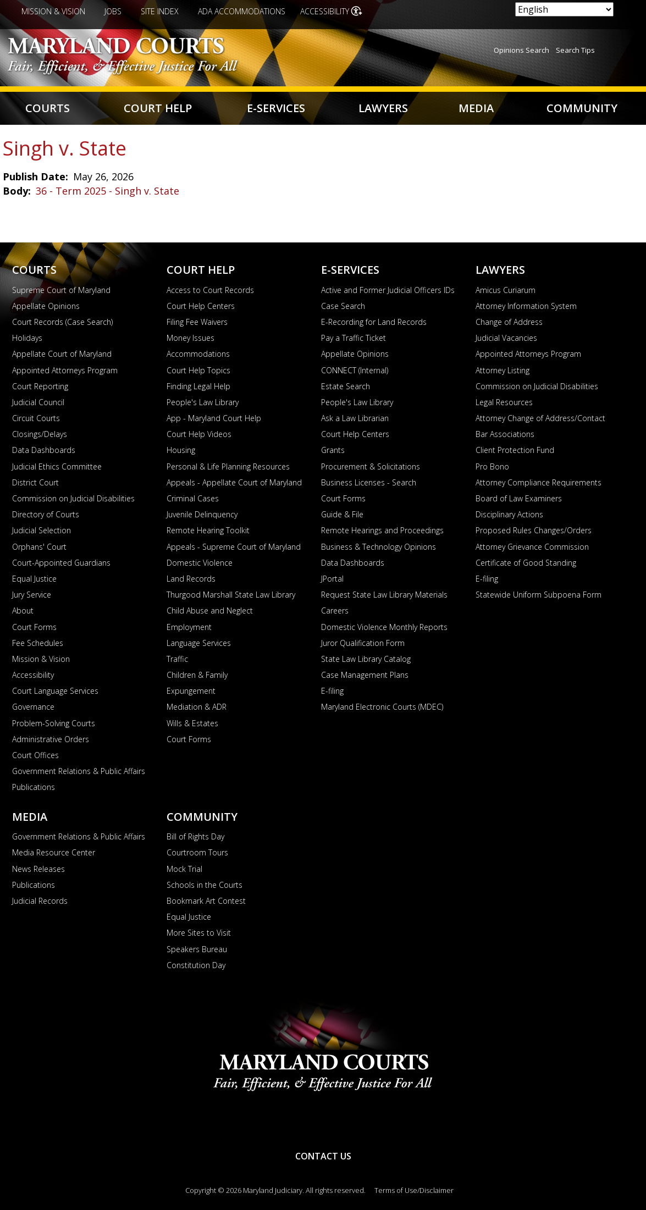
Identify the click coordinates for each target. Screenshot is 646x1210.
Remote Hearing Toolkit (208, 530)
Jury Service (31, 594)
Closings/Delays (39, 434)
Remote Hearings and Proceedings (382, 530)
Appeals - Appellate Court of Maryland (234, 482)
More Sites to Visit (199, 932)
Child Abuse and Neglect (210, 610)
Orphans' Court (39, 547)
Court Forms (34, 627)
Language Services (199, 643)
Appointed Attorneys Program (65, 370)
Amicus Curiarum (505, 290)
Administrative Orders (50, 739)
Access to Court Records (210, 290)
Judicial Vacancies (506, 338)
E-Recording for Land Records (374, 322)
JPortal (332, 578)
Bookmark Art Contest (206, 901)
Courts (47, 108)
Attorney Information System (526, 306)
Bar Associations (505, 434)
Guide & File (342, 514)
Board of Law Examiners (519, 498)
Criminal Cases (193, 498)
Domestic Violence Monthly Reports (384, 627)
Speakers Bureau (197, 949)
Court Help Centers (201, 306)
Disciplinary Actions (509, 514)
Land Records (191, 578)
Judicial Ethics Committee (57, 466)
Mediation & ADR (197, 706)
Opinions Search (521, 50)
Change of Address (509, 322)
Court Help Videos (199, 434)
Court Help (158, 108)
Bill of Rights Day (195, 836)
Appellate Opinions (46, 306)
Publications (33, 787)
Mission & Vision (53, 11)
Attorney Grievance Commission (532, 547)
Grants (333, 450)
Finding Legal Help (198, 386)
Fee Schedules (37, 643)
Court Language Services (55, 691)
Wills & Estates (192, 723)
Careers (335, 610)
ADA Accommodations (241, 11)
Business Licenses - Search (368, 482)
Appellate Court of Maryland (62, 354)
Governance (33, 706)
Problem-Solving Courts (53, 723)
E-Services (276, 108)
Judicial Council (38, 402)
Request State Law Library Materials (384, 594)
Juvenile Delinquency (202, 514)
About (23, 610)
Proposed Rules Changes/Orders (534, 530)
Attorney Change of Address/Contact (540, 418)
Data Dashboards (43, 450)
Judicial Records (40, 901)
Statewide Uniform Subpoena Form (538, 594)
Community (581, 108)
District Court (35, 482)
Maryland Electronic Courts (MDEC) (382, 706)
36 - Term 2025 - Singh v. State (107, 190)
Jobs (113, 11)
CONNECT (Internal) (354, 370)
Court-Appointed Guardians (61, 562)
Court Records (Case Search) (62, 322)
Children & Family (197, 675)
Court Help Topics (198, 370)
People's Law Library (203, 402)
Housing (181, 450)
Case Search (343, 306)
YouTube (287, 1122)
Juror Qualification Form (363, 643)
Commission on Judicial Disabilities (73, 498)
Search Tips (575, 50)
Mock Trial (184, 869)
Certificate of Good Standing (526, 562)
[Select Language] (564, 9)
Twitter (359, 1122)
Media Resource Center (53, 852)
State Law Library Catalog (366, 659)
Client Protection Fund (515, 450)
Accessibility (324, 11)
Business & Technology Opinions (378, 547)
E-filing (332, 691)
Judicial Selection (41, 530)
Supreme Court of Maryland (61, 290)
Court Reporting (40, 386)
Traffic (177, 659)
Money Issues (190, 338)
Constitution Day (196, 965)
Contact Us (323, 1156)
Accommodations (198, 354)
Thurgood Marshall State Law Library (231, 594)
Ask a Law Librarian (355, 418)
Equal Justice (34, 578)
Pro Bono (492, 466)
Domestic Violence (200, 562)
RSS (323, 1122)
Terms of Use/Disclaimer (414, 1190)
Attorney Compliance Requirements (538, 482)
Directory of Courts (45, 514)
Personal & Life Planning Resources (228, 466)
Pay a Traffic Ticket (353, 338)
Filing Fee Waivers (197, 322)
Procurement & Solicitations (370, 466)
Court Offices (35, 755)
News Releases (38, 869)
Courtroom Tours (197, 852)
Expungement (191, 691)
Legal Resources (504, 402)
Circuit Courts (36, 418)
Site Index (160, 11)
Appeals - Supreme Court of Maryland (234, 547)
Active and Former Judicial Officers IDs (388, 290)
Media (476, 108)
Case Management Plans (364, 675)
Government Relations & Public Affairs (78, 771)
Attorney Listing (502, 370)
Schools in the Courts (204, 885)
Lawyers (383, 108)
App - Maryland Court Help (214, 418)
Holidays (27, 338)
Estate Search (345, 386)
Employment (189, 627)
